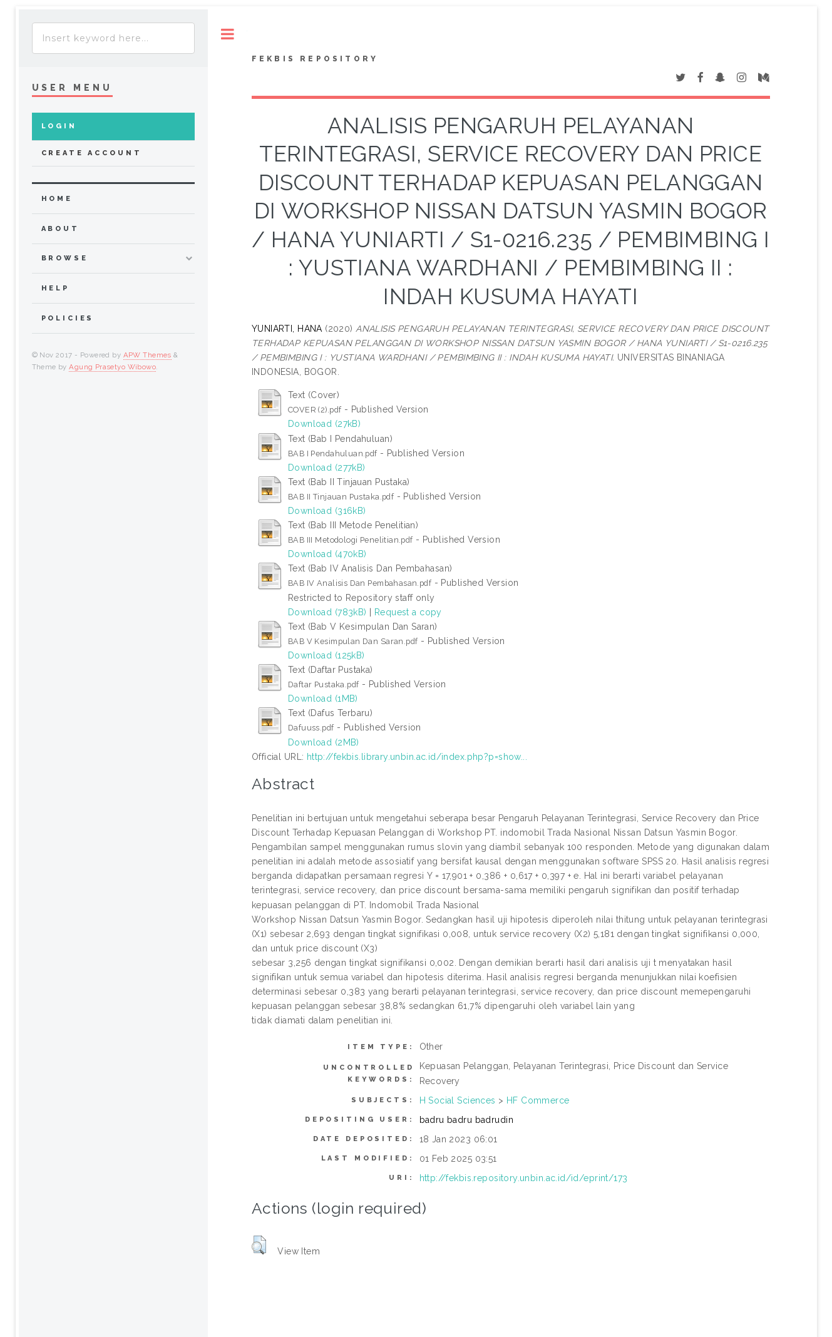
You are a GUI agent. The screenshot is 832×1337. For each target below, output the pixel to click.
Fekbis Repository (315, 58)
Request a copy (408, 612)
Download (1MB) (323, 699)
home (57, 199)
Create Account (91, 153)
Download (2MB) (323, 742)
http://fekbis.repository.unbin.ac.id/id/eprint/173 (523, 1178)
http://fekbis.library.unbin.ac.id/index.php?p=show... (417, 757)
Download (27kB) (324, 424)
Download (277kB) (327, 468)
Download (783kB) (327, 612)
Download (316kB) (327, 511)
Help (55, 288)
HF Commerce (538, 1100)
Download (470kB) (327, 554)
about (60, 229)
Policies (68, 318)
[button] (259, 1245)
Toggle (227, 34)
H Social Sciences (457, 1100)
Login (59, 126)
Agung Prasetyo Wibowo (112, 366)
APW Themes (147, 355)
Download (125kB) (326, 655)
